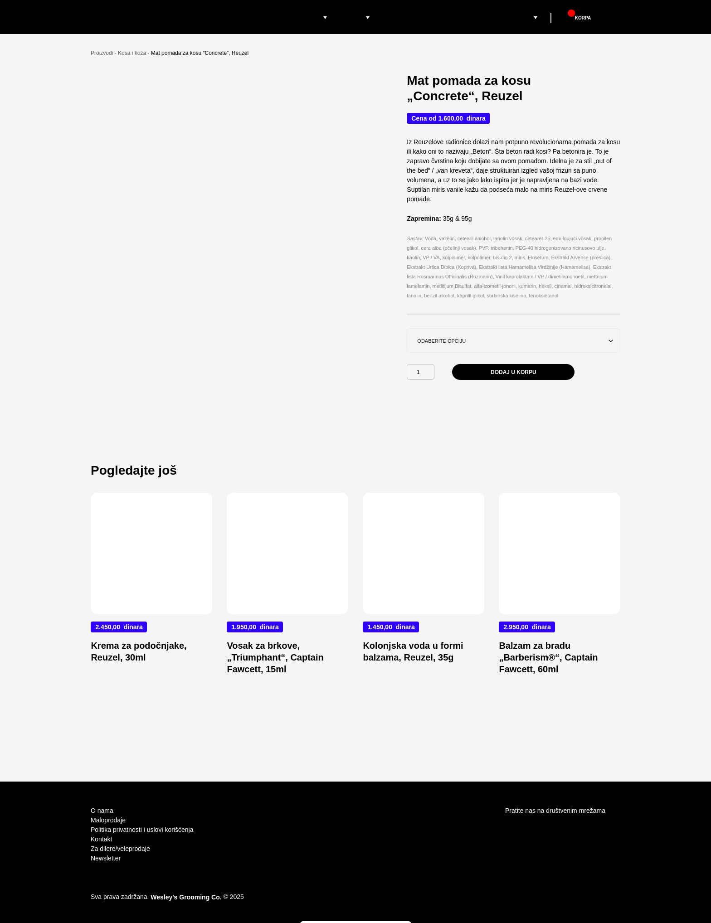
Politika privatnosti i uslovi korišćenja (142, 829)
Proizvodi (305, 17)
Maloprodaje (401, 17)
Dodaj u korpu (513, 386)
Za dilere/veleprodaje (120, 848)
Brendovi (350, 17)
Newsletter (106, 858)
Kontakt (101, 839)
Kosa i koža (132, 66)
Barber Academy (458, 17)
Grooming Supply (519, 17)
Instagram (510, 827)
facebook (528, 827)
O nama (102, 810)
